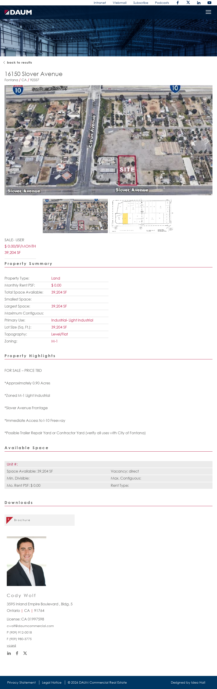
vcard (11, 645)
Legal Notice (51, 682)
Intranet (100, 3)
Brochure (22, 520)
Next (207, 141)
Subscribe (140, 3)
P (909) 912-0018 (19, 632)
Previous (10, 141)
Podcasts (162, 3)
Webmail (120, 3)
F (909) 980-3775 (19, 639)
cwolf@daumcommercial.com (30, 626)
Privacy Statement (21, 682)
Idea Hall (198, 682)
